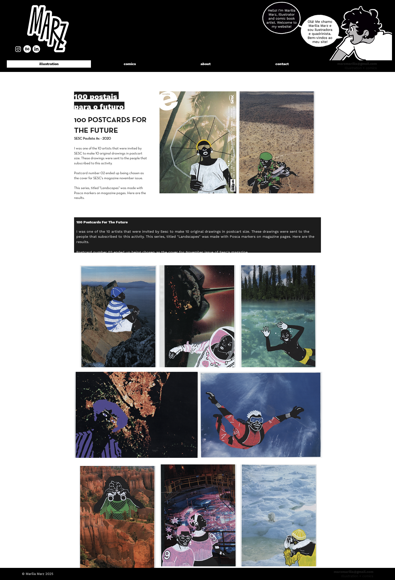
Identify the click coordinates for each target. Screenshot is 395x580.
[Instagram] (18, 49)
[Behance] (27, 49)
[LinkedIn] (36, 49)
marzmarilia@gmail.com (357, 64)
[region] (48, 28)
